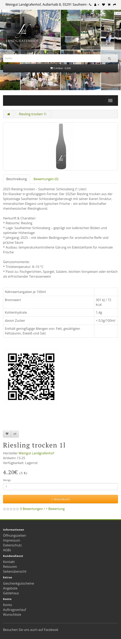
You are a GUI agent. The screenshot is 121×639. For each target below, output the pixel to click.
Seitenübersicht (14, 571)
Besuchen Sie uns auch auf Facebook (30, 629)
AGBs (7, 550)
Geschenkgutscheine (18, 583)
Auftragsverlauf (14, 609)
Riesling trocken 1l (32, 114)
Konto (7, 605)
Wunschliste (12, 614)
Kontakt (9, 562)
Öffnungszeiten (14, 535)
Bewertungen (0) (46, 179)
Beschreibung (16, 179)
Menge (7, 480)
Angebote (10, 588)
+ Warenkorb (60, 499)
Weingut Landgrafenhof (36, 453)
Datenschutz (12, 545)
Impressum (11, 540)
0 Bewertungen (31, 509)
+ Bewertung (55, 509)
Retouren (10, 566)
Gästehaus (11, 593)
